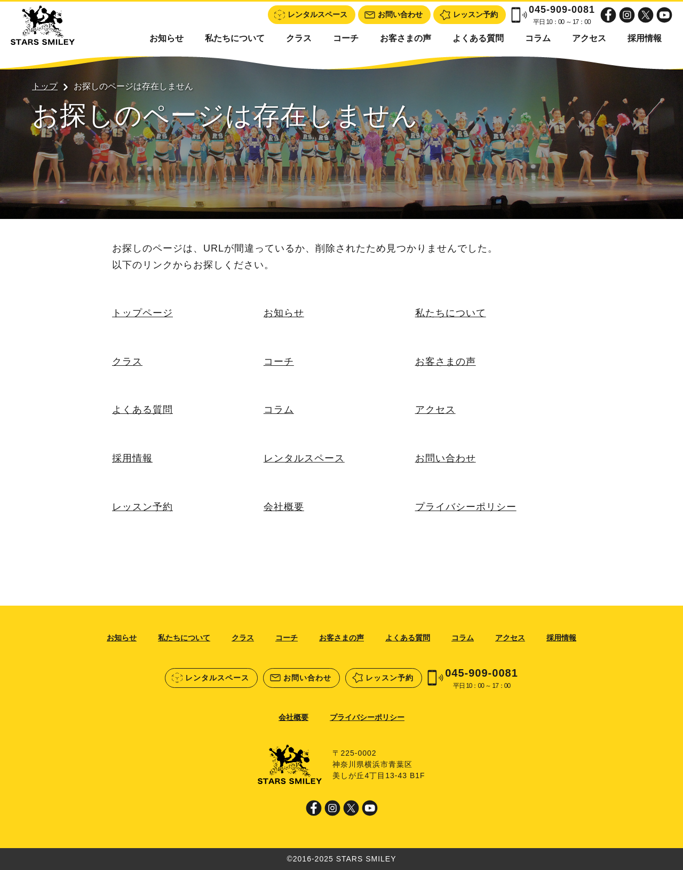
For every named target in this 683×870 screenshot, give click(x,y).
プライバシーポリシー (466, 506)
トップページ (142, 313)
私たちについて (235, 38)
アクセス (589, 38)
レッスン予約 (142, 506)
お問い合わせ (445, 458)
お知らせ (166, 38)
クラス (299, 38)
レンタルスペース (304, 458)
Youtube (664, 15)
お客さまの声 (405, 38)
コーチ (346, 38)
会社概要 (284, 506)
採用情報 (645, 38)
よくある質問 (478, 38)
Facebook (608, 15)
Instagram (627, 15)
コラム (538, 38)
